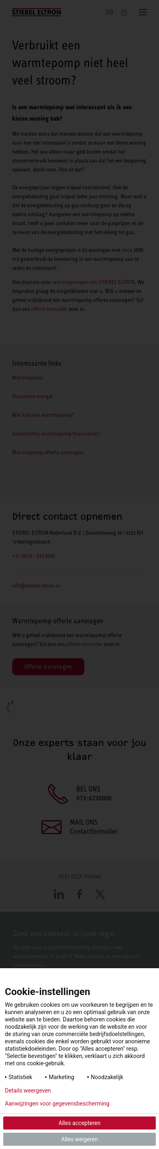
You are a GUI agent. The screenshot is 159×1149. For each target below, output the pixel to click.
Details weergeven (28, 1090)
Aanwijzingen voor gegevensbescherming (57, 1103)
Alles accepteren (79, 1123)
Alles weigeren (79, 1139)
